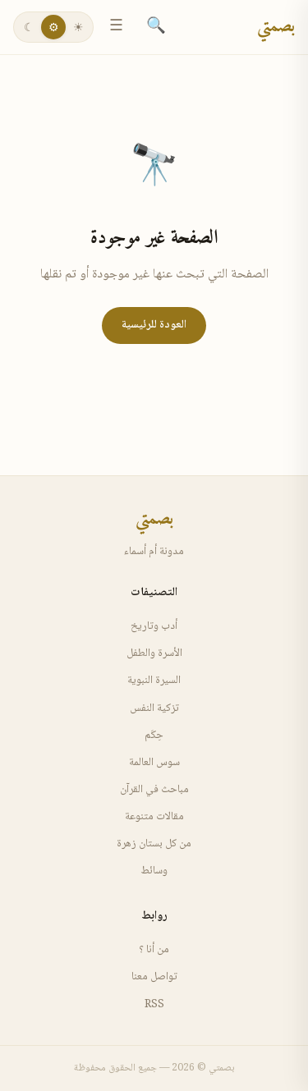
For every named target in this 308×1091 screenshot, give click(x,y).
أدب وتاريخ (154, 626)
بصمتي (276, 27)
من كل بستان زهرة (154, 844)
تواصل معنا (154, 977)
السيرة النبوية (154, 680)
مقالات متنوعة (154, 817)
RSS (154, 1005)
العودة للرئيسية (154, 325)
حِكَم (154, 735)
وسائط (154, 871)
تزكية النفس (154, 708)
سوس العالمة (154, 762)
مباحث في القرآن (154, 790)
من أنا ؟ (154, 950)
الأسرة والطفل (154, 653)
